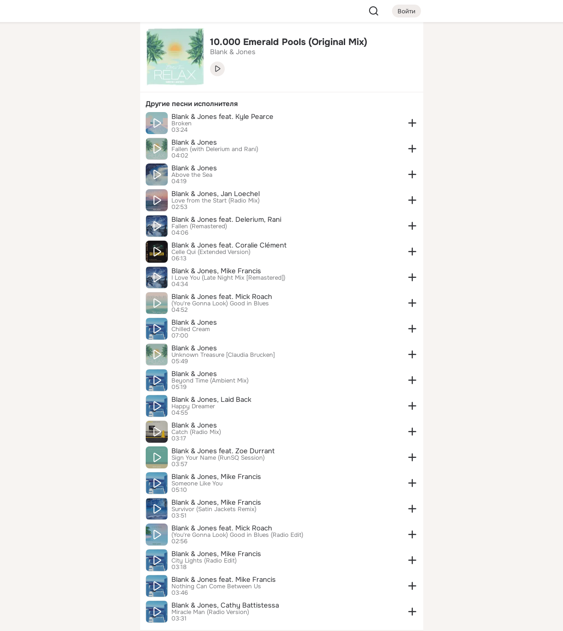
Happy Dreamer (193, 406)
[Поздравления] (71, 125)
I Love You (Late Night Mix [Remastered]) (228, 278)
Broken (181, 123)
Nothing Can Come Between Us (216, 586)
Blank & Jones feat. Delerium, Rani (226, 219)
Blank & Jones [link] (233, 51)
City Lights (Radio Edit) (204, 561)
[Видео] (112, 84)
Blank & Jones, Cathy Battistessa (225, 605)
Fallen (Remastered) (199, 226)
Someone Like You (196, 483)
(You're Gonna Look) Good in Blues (220, 303)
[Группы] (112, 44)
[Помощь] (31, 165)
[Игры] (112, 125)
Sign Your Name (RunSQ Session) (218, 458)
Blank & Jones (194, 142)
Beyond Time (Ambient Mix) (210, 380)
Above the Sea (191, 175)
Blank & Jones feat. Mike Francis (223, 579)
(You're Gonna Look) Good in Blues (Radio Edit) (237, 535)
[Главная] (31, 44)
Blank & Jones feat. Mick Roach (221, 296)
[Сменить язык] (72, 580)
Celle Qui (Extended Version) (210, 252)
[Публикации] (31, 84)
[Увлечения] (71, 44)
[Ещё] (72, 560)
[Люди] (71, 84)
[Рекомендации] (71, 165)
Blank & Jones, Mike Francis (216, 271)
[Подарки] (31, 125)
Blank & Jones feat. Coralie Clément (229, 245)
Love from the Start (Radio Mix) (215, 200)
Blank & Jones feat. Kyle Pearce (222, 116)
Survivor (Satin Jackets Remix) (213, 509)
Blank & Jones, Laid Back (211, 399)
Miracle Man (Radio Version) (210, 612)
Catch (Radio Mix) (196, 432)
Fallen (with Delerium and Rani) (214, 149)
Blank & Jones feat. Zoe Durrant (223, 451)
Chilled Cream (190, 329)
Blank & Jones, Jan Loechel (215, 193)
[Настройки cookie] (72, 619)
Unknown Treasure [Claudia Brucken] (223, 355)
